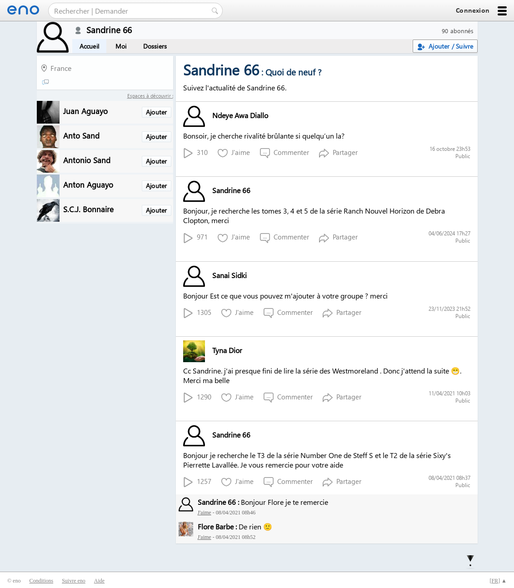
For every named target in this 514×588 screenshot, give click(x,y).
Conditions (41, 581)
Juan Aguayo (85, 110)
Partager (338, 153)
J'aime (234, 153)
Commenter (284, 153)
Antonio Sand (86, 159)
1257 (197, 482)
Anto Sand (81, 135)
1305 (197, 313)
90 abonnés (458, 31)
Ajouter (156, 112)
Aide (99, 581)
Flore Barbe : (217, 526)
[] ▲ (498, 581)
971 (195, 237)
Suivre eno (73, 581)
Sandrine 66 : (218, 502)
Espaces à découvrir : (150, 95)
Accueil (89, 46)
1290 (197, 397)
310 (195, 153)
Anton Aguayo (88, 184)
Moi (121, 46)
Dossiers (155, 46)
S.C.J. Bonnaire (88, 209)
